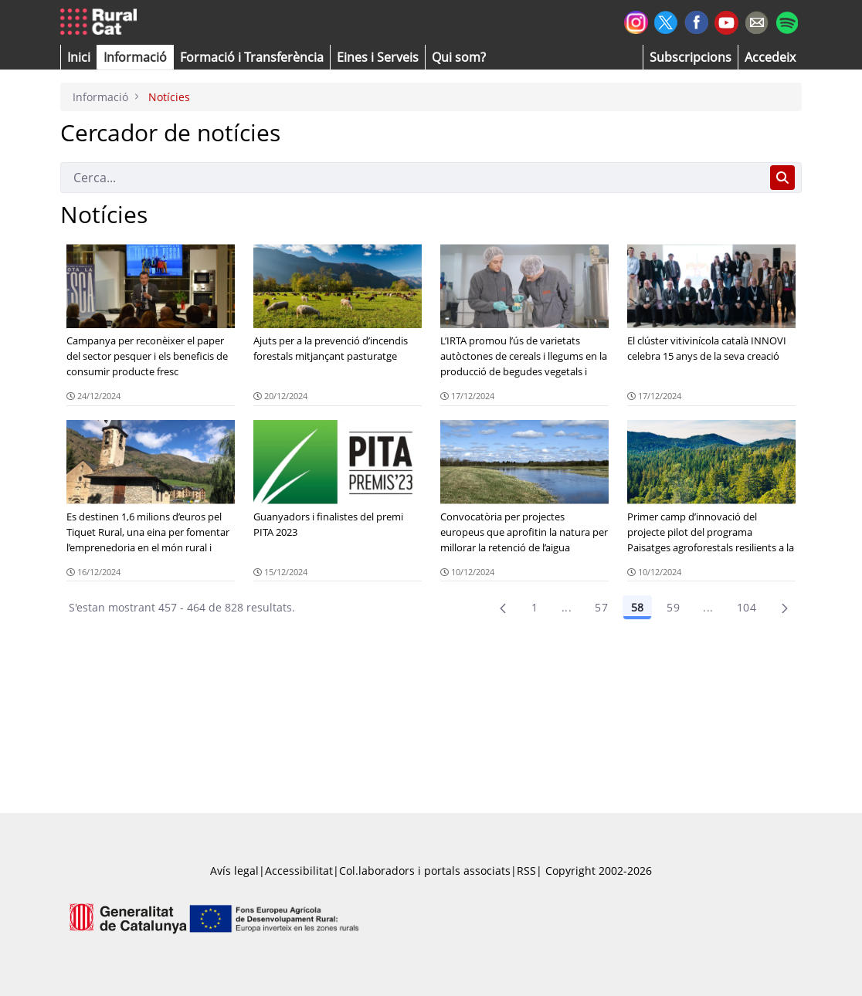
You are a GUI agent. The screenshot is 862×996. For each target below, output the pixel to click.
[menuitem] (252, 57)
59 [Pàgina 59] (673, 607)
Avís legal (234, 870)
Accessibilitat (299, 870)
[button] (79, 57)
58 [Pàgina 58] (637, 607)
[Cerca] (412, 177)
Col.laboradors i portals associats (425, 870)
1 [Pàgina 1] (534, 607)
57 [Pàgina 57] (601, 607)
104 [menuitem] (746, 607)
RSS (526, 870)
